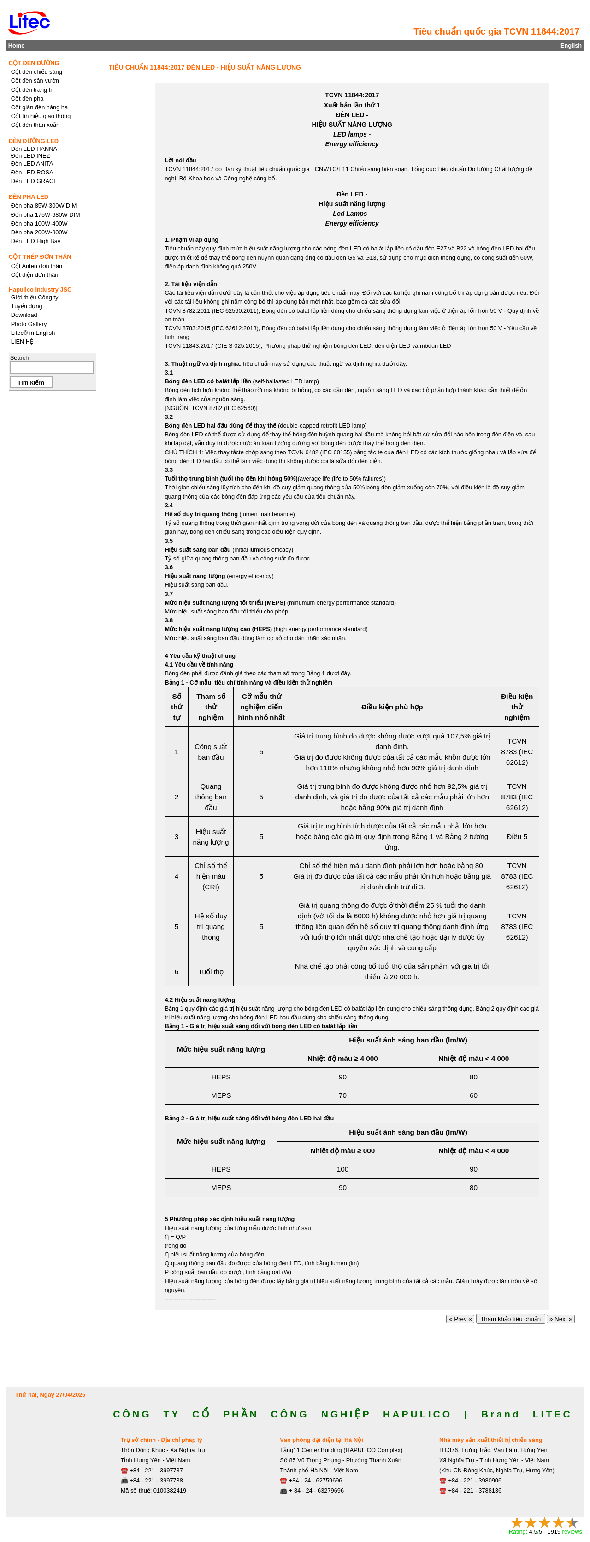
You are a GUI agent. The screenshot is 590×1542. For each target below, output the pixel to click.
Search (19, 357)
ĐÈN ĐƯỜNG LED (34, 140)
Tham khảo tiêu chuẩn (510, 1319)
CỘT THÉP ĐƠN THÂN (40, 256)
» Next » (561, 1319)
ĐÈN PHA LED (28, 196)
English (571, 45)
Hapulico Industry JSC (40, 289)
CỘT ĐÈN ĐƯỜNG (34, 63)
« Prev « (460, 1319)
